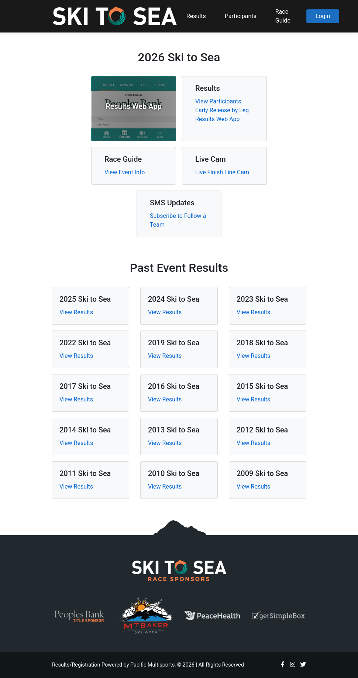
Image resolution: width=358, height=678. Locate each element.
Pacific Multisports (152, 665)
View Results (76, 312)
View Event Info (124, 172)
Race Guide (282, 16)
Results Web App (217, 119)
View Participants (218, 101)
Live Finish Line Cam (222, 172)
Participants (241, 16)
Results (196, 16)
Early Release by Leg (222, 110)
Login (323, 16)
